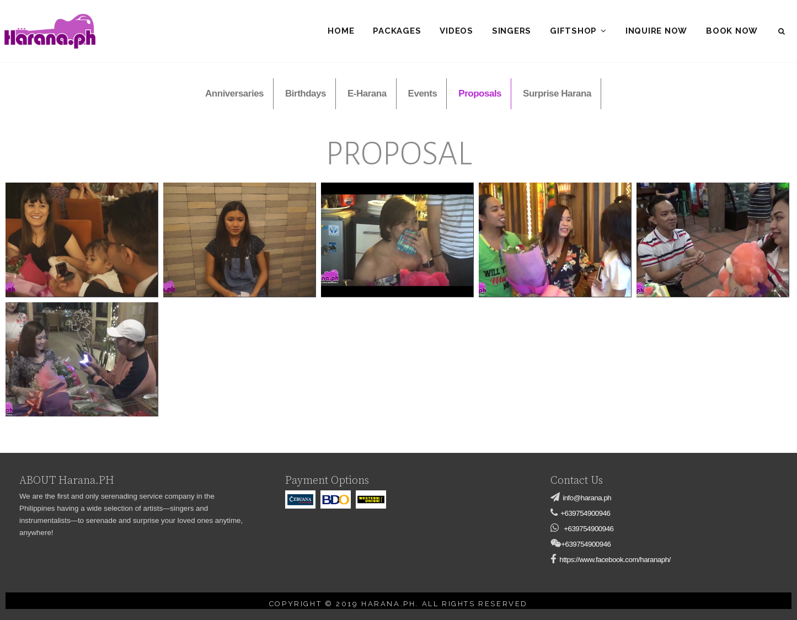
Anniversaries (234, 93)
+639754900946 (585, 513)
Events (422, 93)
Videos (456, 31)
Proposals (479, 93)
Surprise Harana (557, 93)
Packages (397, 31)
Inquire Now (656, 31)
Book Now (732, 31)
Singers (511, 31)
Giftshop (573, 31)
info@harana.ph (587, 498)
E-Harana (367, 93)
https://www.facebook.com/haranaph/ (615, 559)
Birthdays (305, 93)
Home (341, 31)
